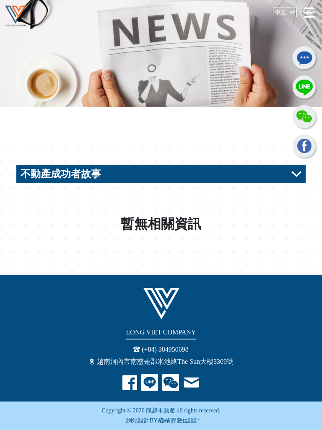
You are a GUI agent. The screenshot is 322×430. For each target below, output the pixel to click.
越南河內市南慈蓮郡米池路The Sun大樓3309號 (161, 361)
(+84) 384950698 (161, 349)
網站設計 (136, 420)
